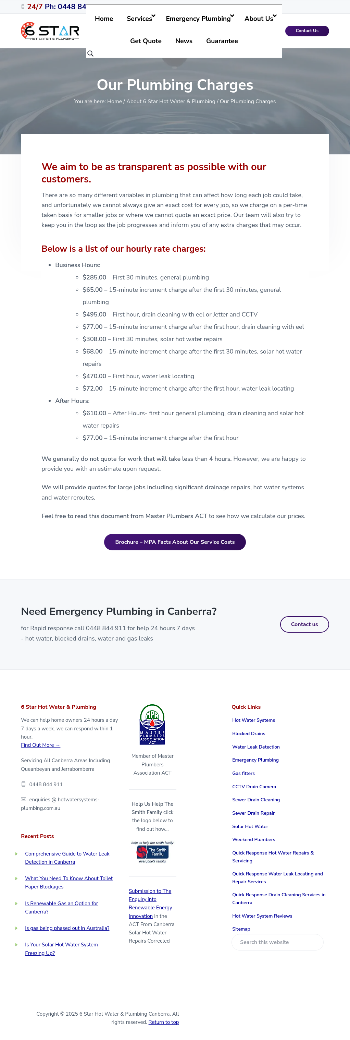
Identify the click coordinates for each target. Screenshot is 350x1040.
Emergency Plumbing (255, 760)
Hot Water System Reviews (262, 916)
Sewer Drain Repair (253, 813)
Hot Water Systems (253, 720)
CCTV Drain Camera (254, 787)
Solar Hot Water (250, 826)
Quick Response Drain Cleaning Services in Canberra (278, 899)
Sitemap (241, 929)
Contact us (304, 624)
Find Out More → (40, 745)
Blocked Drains (248, 733)
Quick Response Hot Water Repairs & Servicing (273, 857)
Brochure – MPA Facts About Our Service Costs (175, 542)
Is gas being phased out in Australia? (67, 928)
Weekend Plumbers (253, 839)
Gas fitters (243, 773)
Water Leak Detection (256, 747)
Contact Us (307, 31)
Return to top (164, 1022)
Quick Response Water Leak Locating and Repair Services (277, 878)
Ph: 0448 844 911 (66, 7)
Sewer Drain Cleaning (256, 800)
